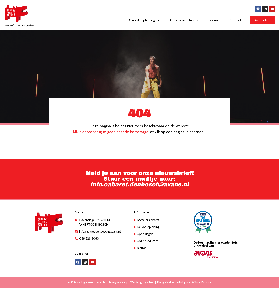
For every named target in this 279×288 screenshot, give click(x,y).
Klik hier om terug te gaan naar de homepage (110, 132)
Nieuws (214, 20)
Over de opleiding (144, 20)
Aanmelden (263, 20)
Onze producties (185, 20)
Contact (235, 20)
